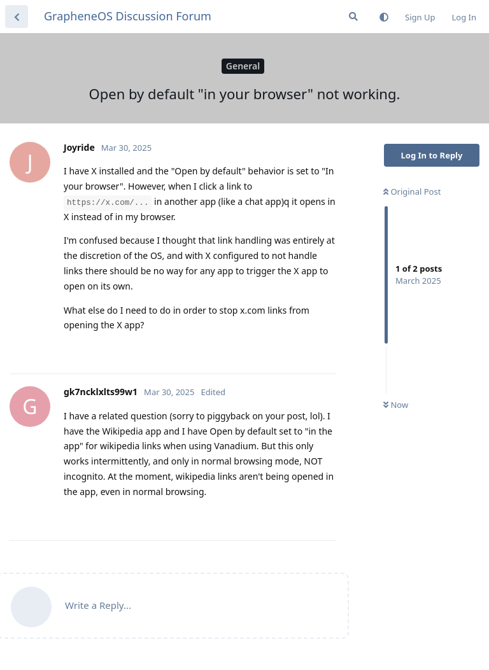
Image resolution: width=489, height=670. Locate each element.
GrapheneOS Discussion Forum (127, 16)
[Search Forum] (353, 16)
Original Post (412, 191)
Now (395, 404)
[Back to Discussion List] (16, 16)
